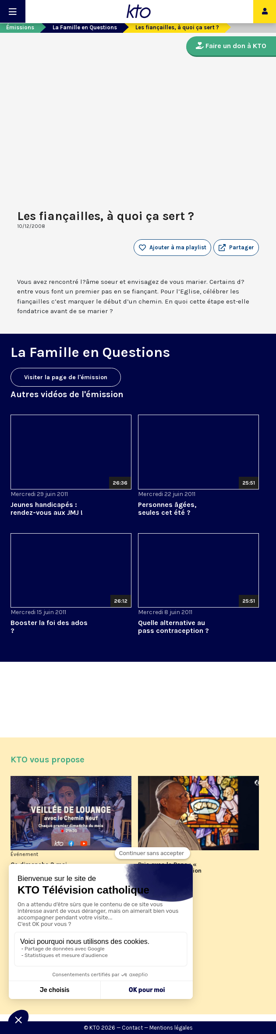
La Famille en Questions (85, 27)
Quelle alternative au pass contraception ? (173, 626)
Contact (132, 1027)
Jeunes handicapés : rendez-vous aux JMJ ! (47, 508)
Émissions (20, 27)
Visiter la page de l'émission (65, 377)
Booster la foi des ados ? (49, 626)
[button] (236, 247)
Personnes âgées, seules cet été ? (167, 508)
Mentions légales (171, 1027)
